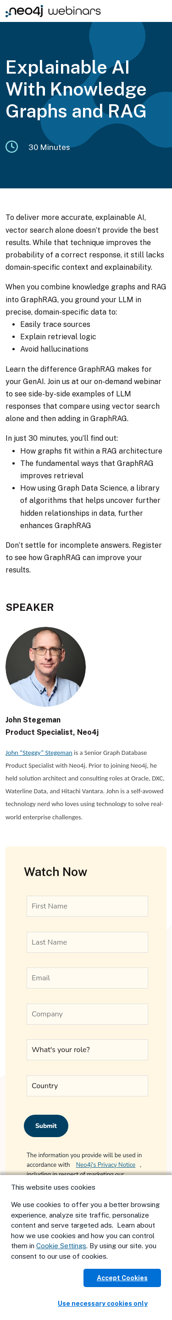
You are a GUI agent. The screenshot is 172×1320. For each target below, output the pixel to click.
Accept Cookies (122, 1278)
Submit (46, 1126)
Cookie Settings (61, 1246)
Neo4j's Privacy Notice (106, 1165)
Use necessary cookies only (103, 1303)
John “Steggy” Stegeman (39, 752)
